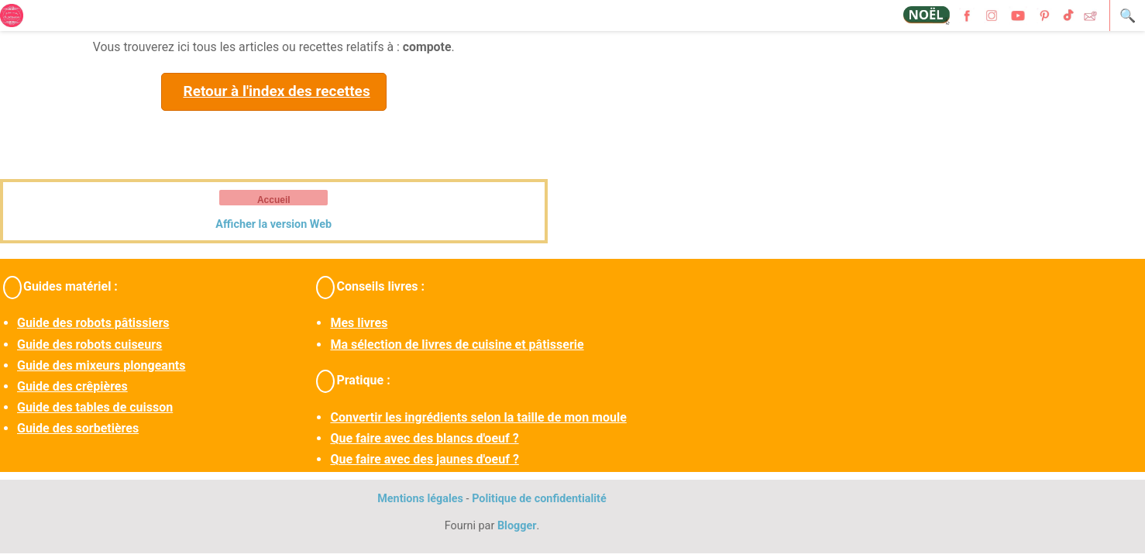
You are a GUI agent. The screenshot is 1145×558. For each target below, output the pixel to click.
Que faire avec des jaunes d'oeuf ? (424, 459)
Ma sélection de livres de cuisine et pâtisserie (456, 344)
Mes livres (358, 322)
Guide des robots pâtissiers (93, 322)
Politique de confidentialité (539, 498)
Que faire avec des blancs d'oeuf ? (424, 438)
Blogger (517, 525)
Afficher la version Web (273, 224)
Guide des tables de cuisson (95, 407)
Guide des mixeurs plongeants (101, 365)
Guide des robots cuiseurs (89, 344)
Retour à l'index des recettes (276, 91)
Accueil (274, 200)
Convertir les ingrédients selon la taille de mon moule (478, 417)
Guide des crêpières (72, 386)
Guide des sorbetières (78, 428)
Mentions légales (420, 498)
